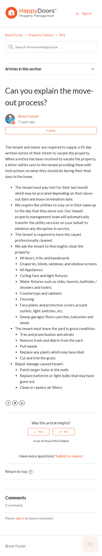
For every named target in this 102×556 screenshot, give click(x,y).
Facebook (8, 403)
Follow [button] (51, 130)
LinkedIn (22, 403)
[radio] (38, 431)
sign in (19, 518)
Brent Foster (14, 35)
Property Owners (40, 35)
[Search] (51, 46)
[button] (77, 13)
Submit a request (69, 456)
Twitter (15, 403)
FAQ (62, 35)
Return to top (18, 471)
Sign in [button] (87, 13)
